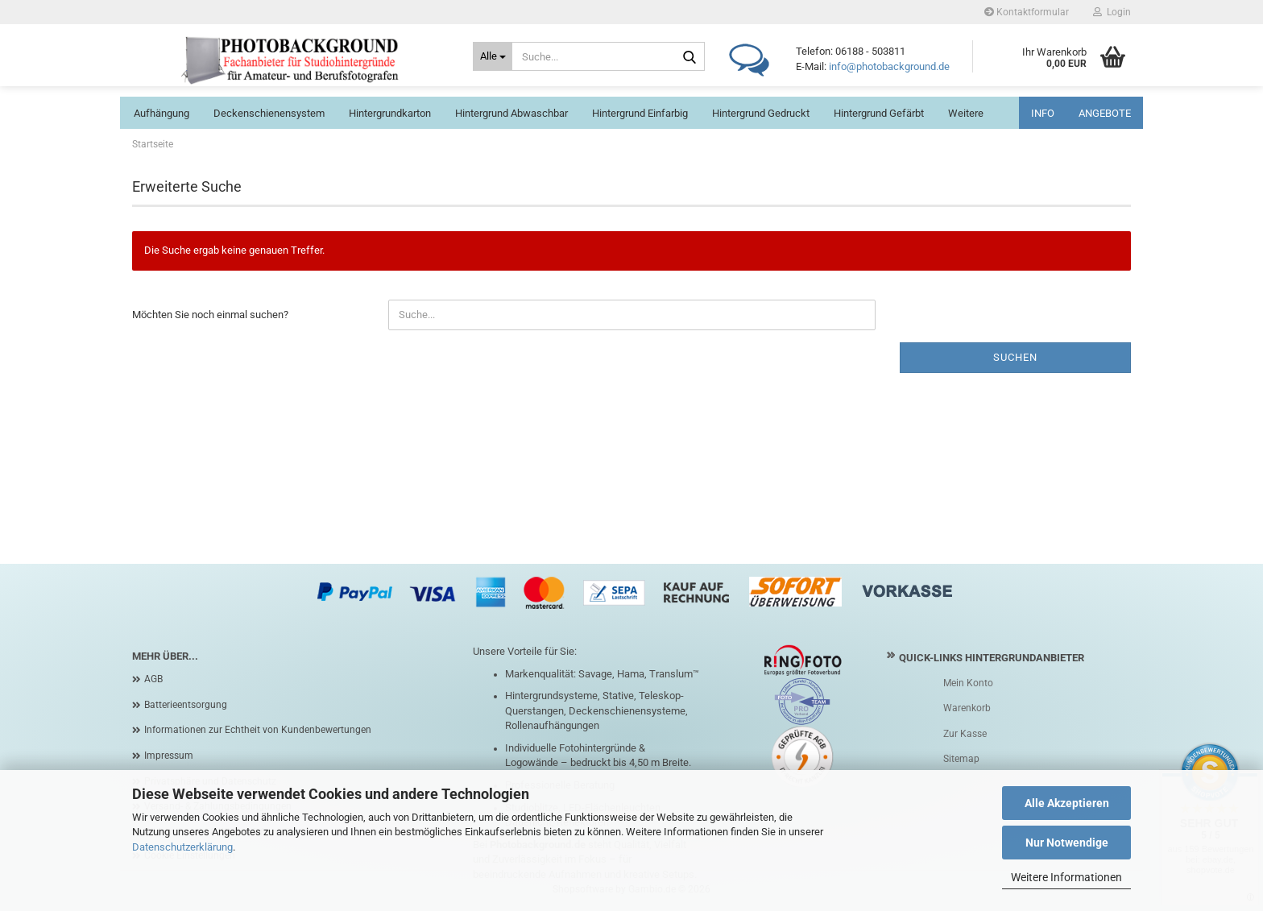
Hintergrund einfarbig (640, 113)
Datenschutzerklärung (182, 847)
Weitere (965, 113)
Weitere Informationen (1066, 877)
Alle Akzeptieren (1067, 803)
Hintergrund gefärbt (879, 113)
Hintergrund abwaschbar (511, 113)
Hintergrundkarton (390, 113)
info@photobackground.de (889, 66)
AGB (153, 679)
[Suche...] (492, 56)
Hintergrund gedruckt (761, 113)
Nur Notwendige (1066, 842)
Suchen (1015, 357)
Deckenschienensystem (269, 113)
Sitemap (961, 758)
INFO (1042, 113)
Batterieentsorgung (185, 704)
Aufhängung (161, 113)
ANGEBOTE (1105, 113)
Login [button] (1112, 12)
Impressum (168, 755)
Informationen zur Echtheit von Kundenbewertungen (257, 729)
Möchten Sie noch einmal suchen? (210, 314)
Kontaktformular (1026, 12)
